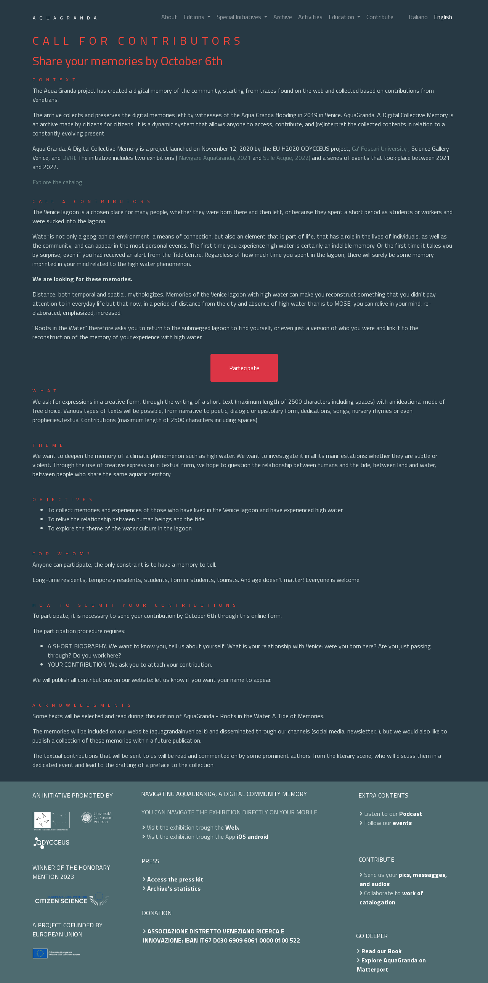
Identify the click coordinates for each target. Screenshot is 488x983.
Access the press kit (175, 879)
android (257, 836)
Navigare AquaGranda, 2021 (215, 157)
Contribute (379, 16)
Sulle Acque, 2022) (286, 157)
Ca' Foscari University (379, 148)
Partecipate (244, 367)
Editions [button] (194, 16)
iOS (241, 836)
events (402, 822)
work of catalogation (391, 897)
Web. (232, 827)
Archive (282, 16)
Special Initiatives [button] (240, 16)
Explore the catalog (57, 182)
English (443, 16)
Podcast (410, 813)
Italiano (418, 16)
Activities (310, 16)
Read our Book (381, 951)
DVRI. (69, 157)
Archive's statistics (174, 888)
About (169, 16)
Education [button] (342, 16)
